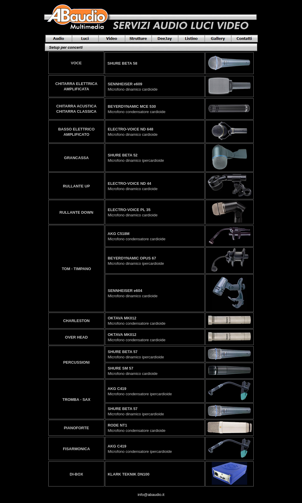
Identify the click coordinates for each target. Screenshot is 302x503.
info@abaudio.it (151, 494)
